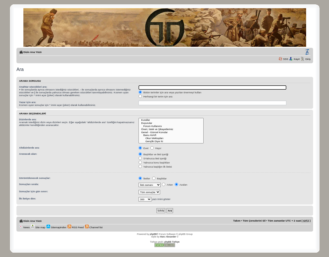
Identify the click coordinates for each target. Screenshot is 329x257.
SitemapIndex (56, 227)
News (24, 227)
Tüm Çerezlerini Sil (254, 220)
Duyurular (171, 123)
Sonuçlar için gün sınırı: (33, 191)
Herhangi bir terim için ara (155, 96)
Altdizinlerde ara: (29, 147)
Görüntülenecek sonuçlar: (34, 178)
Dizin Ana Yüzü (32, 52)
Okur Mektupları (171, 138)
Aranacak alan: (28, 153)
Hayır (155, 148)
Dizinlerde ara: (27, 119)
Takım (236, 220)
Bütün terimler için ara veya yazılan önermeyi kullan (170, 92)
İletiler (144, 178)
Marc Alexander (168, 236)
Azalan (181, 184)
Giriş (307, 59)
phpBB (153, 234)
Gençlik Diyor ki (171, 141)
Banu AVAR (171, 135)
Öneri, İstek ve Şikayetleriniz (171, 129)
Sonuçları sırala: (29, 184)
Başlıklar (159, 178)
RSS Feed (76, 227)
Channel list (94, 227)
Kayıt (297, 59)
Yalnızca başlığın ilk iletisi (155, 166)
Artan (167, 184)
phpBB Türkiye (172, 242)
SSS (285, 59)
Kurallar (171, 120)
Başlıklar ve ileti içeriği (153, 154)
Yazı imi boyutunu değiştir (307, 52)
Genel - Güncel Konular (171, 132)
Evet (144, 148)
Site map (38, 227)
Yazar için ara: (27, 102)
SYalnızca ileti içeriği (153, 158)
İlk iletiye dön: (27, 198)
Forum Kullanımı (171, 126)
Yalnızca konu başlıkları (154, 162)
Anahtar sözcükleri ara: (33, 86)
